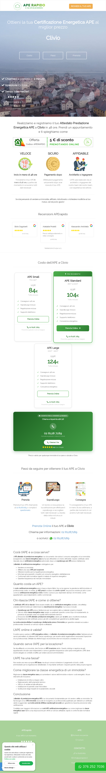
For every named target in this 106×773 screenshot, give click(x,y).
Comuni (79, 740)
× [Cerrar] (32, 744)
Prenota (76, 55)
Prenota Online (33, 319)
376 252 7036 (91, 766)
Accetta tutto (26, 763)
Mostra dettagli (9, 767)
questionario (25, 510)
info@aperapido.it (80, 758)
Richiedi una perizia (79, 735)
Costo (29, 55)
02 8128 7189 (33, 327)
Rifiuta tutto (11, 763)
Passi (53, 55)
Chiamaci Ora (53, 442)
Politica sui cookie (9, 759)
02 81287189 (21, 508)
